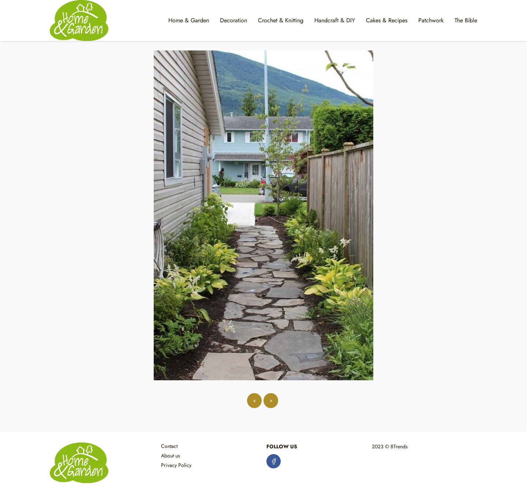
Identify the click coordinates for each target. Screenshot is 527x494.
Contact (169, 446)
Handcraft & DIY (334, 20)
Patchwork (431, 20)
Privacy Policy (176, 465)
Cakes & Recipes (386, 20)
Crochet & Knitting (280, 20)
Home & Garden (188, 20)
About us (170, 455)
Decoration (233, 20)
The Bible (466, 20)
